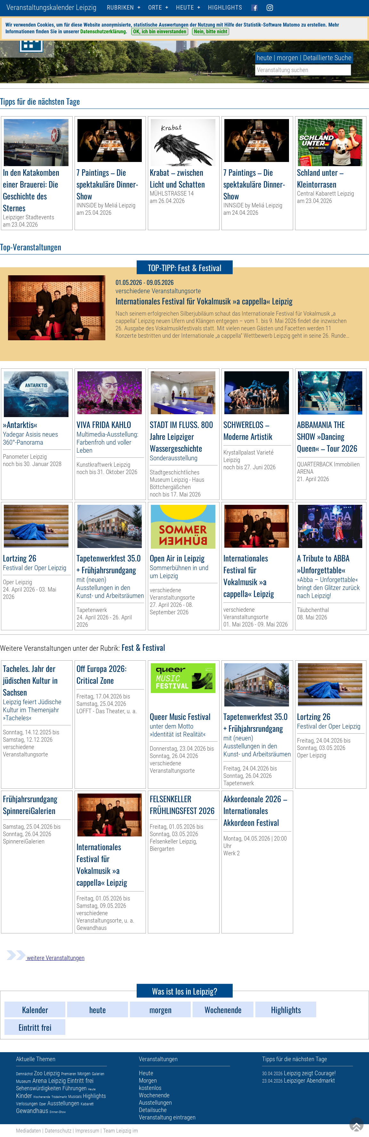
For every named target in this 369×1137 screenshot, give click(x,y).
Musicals (75, 1096)
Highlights (225, 7)
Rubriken (120, 7)
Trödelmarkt (59, 1097)
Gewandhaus (32, 1111)
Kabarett (87, 1104)
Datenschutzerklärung (103, 31)
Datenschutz (58, 1130)
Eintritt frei (80, 1081)
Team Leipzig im (120, 1130)
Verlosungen (27, 1103)
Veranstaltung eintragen (167, 1117)
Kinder (24, 1096)
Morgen (84, 1073)
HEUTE (185, 7)
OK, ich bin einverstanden (159, 31)
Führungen (74, 1088)
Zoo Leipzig (47, 1073)
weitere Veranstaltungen (45, 958)
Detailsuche (153, 1110)
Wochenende (41, 1097)
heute (264, 58)
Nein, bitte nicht (210, 31)
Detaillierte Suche (327, 58)
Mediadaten (28, 1130)
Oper (42, 1104)
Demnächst (24, 1074)
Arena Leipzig (49, 1081)
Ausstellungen (63, 1103)
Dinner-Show (58, 1112)
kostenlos (150, 1088)
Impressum (87, 1130)
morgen (287, 58)
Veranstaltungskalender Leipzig (51, 7)
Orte (155, 7)
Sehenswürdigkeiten (38, 1088)
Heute (92, 1089)
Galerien (98, 1074)
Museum (23, 1081)
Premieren (68, 1074)
